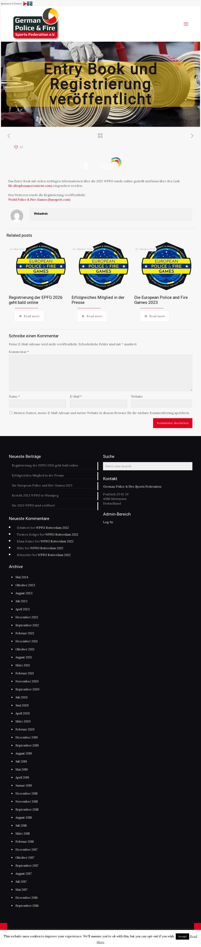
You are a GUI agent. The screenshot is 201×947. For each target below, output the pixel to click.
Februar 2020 (24, 729)
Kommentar (19, 352)
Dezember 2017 (26, 849)
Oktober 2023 (25, 585)
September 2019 (27, 745)
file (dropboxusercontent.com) (30, 186)
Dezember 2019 (26, 737)
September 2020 (27, 689)
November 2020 (26, 681)
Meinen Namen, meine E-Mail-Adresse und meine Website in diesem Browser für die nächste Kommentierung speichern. (102, 413)
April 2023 (22, 609)
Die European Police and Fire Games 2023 (42, 485)
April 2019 (22, 777)
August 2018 (23, 817)
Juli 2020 (21, 697)
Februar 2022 (24, 633)
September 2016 (27, 906)
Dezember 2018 (26, 793)
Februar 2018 (24, 841)
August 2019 (23, 753)
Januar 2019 (23, 785)
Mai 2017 (21, 890)
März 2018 (22, 833)
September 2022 (27, 625)
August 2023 (23, 593)
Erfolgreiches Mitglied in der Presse (38, 475)
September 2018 (26, 809)
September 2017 (26, 865)
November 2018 (26, 801)
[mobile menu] (186, 23)
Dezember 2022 (26, 617)
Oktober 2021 (24, 649)
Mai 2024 (21, 577)
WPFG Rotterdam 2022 (52, 528)
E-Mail (76, 396)
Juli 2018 (21, 825)
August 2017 (23, 873)
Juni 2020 (22, 705)
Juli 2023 (21, 601)
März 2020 (22, 721)
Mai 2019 (21, 769)
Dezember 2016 (26, 898)
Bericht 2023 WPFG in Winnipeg (35, 495)
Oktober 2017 (24, 857)
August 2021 (23, 657)
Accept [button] (182, 936)
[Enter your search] (147, 466)
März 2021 (22, 665)
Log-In (108, 522)
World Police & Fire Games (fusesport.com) (39, 199)
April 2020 (22, 713)
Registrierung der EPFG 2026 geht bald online (36, 300)
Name (14, 396)
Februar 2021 (24, 673)
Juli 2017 (21, 882)
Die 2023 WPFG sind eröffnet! (33, 505)
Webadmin (41, 214)
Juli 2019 (21, 761)
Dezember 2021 (26, 641)
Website (137, 396)
